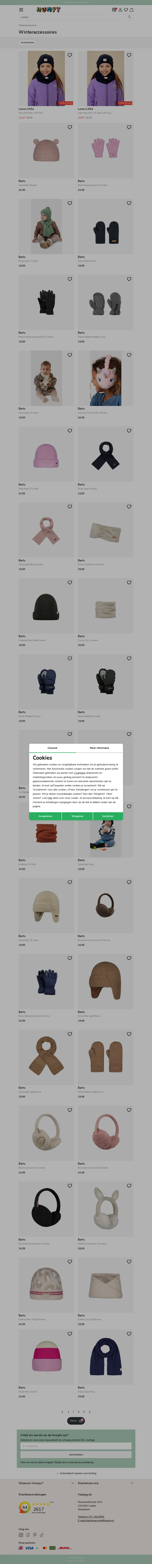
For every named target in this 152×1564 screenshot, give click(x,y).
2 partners (79, 773)
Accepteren (45, 816)
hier (50, 798)
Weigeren (77, 816)
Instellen (107, 816)
